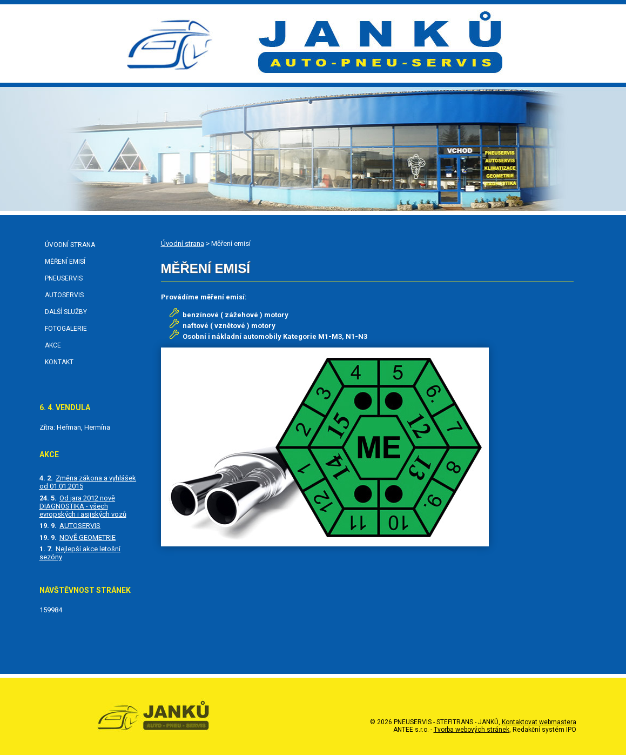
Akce (53, 345)
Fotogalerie (66, 328)
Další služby (66, 312)
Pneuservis (64, 278)
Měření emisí (65, 261)
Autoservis (64, 295)
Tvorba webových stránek (471, 729)
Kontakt (59, 362)
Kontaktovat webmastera (539, 722)
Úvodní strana (182, 243)
